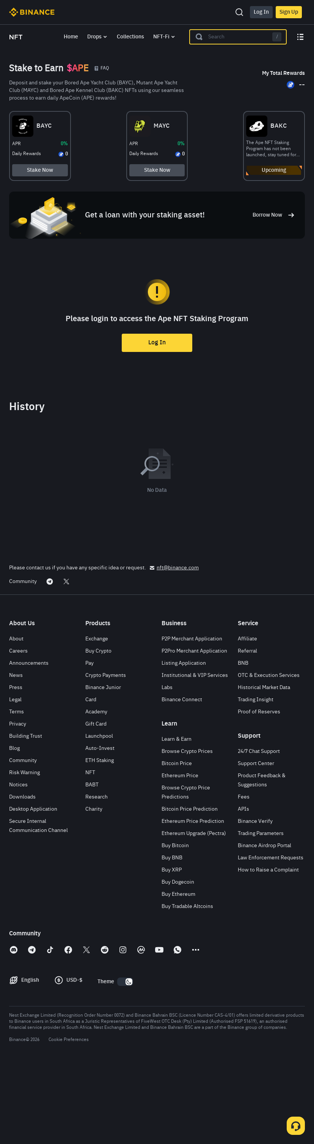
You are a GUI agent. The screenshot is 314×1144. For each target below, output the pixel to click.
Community (23, 837)
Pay (89, 740)
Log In (261, 12)
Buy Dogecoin (178, 959)
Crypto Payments (105, 752)
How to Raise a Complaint (268, 946)
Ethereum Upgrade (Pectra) (194, 910)
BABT (92, 861)
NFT (90, 849)
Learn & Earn (177, 816)
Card (90, 776)
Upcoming (257, 174)
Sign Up (288, 12)
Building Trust (25, 813)
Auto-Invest (100, 825)
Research (96, 873)
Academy (96, 788)
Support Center (256, 840)
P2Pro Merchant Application (194, 727)
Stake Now (56, 174)
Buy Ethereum (178, 971)
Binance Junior (103, 764)
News (16, 752)
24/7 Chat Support (259, 828)
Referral (247, 727)
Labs (167, 764)
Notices (18, 861)
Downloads (22, 873)
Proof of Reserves (259, 788)
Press (15, 764)
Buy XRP (172, 946)
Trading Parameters (261, 910)
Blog (14, 825)
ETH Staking (99, 837)
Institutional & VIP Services (195, 752)
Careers (18, 727)
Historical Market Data (264, 764)
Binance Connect (182, 776)
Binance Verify (255, 898)
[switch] (125, 1058)
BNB (243, 740)
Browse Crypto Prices (187, 828)
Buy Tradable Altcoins (187, 983)
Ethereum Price (180, 852)
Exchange (96, 715)
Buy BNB (172, 934)
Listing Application (184, 740)
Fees (244, 873)
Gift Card (96, 800)
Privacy (17, 800)
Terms (16, 788)
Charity (93, 886)
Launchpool (99, 813)
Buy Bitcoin (175, 922)
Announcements (29, 740)
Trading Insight (255, 776)
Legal (15, 776)
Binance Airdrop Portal (264, 922)
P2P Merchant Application (192, 715)
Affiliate (247, 715)
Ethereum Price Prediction (193, 898)
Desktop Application (33, 886)
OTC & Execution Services (269, 752)
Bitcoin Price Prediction (190, 886)
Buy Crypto (98, 727)
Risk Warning (24, 849)
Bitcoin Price (177, 840)
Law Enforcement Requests (270, 934)
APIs (243, 886)
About (16, 715)
